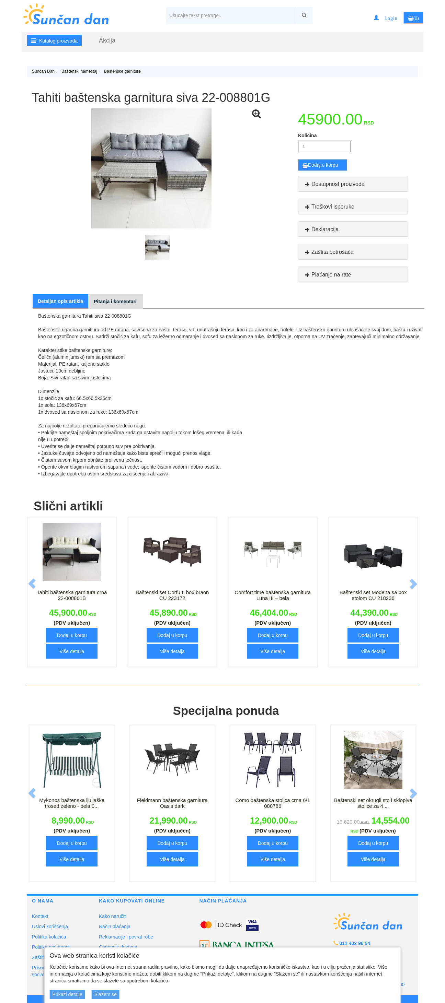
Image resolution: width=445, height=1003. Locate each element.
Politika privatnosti (51, 947)
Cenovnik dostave (118, 947)
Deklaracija (321, 229)
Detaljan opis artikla (60, 301)
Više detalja (71, 651)
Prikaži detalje (67, 994)
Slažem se (105, 994)
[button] (385, 17)
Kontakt (40, 916)
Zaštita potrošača (329, 252)
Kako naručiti (113, 916)
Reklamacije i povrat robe (126, 937)
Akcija (107, 40)
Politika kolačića (49, 937)
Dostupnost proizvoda (334, 184)
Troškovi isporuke (329, 207)
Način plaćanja (114, 926)
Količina (307, 135)
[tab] (353, 183)
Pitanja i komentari (115, 301)
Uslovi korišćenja (50, 926)
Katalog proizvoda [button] (54, 41)
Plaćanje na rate (327, 275)
